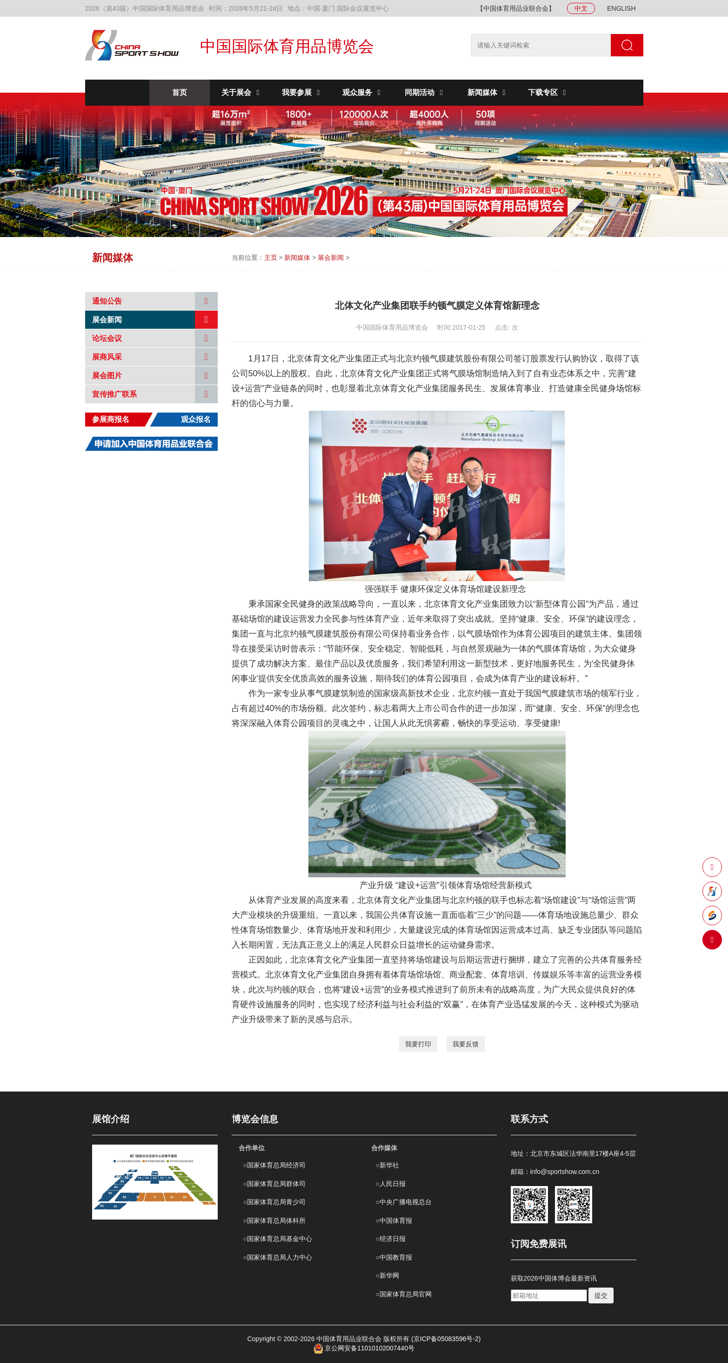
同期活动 (425, 92)
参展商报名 (110, 419)
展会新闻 (331, 257)
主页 (270, 257)
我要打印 (418, 1044)
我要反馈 (466, 1044)
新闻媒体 (488, 92)
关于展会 (241, 92)
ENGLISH (621, 8)
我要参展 (302, 92)
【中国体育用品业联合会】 (516, 8)
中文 (581, 8)
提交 (601, 1295)
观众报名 (196, 419)
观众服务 (362, 92)
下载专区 (548, 92)
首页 (179, 92)
